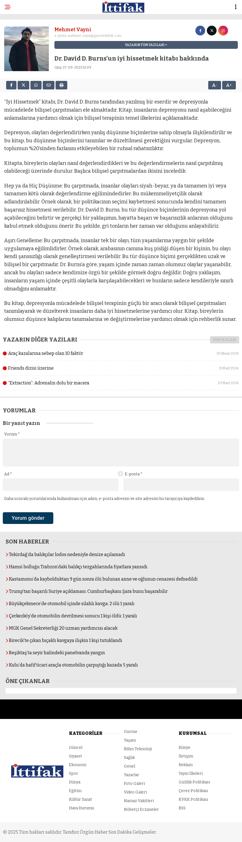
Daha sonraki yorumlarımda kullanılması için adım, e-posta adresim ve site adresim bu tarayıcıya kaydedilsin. (104, 498)
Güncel (75, 747)
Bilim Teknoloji (138, 749)
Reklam (186, 764)
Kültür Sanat (80, 799)
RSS (182, 808)
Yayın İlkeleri (191, 773)
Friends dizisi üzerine (121, 368)
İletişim (186, 756)
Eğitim (75, 790)
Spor (73, 773)
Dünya (74, 782)
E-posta (133, 474)
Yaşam (130, 740)
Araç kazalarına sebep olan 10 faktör (121, 353)
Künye (184, 747)
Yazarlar (131, 775)
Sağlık (129, 757)
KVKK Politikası (193, 799)
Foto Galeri (134, 783)
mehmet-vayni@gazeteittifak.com (94, 36)
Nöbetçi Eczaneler (141, 809)
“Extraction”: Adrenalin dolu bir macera (121, 383)
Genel (129, 766)
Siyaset (75, 756)
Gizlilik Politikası (194, 782)
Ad (8, 474)
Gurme (130, 731)
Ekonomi (77, 764)
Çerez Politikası (193, 790)
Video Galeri (135, 792)
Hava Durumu (81, 808)
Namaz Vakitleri (139, 800)
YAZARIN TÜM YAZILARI (145, 45)
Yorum (12, 434)
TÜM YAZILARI (224, 340)
